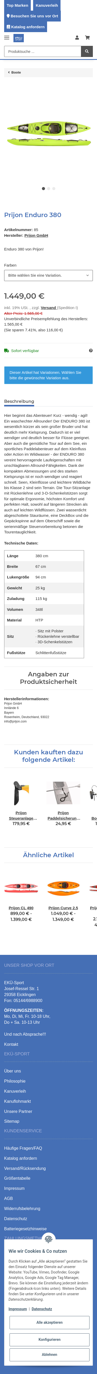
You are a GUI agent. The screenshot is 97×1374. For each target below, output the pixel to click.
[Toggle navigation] (6, 35)
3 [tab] (53, 188)
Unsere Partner (18, 1111)
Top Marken (17, 5)
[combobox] (48, 275)
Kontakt (11, 1044)
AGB (8, 1198)
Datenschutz (42, 1309)
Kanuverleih (47, 5)
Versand (49, 307)
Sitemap (11, 1121)
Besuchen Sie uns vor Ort (34, 16)
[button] (77, 38)
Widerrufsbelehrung (22, 1208)
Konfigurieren (50, 1339)
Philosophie (15, 1081)
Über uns (12, 1071)
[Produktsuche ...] (42, 51)
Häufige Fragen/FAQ (23, 1148)
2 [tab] (48, 188)
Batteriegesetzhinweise (25, 1229)
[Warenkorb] (87, 38)
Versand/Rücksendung (25, 1168)
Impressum (18, 1309)
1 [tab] (43, 188)
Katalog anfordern (27, 27)
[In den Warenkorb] (8, 86)
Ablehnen (49, 1354)
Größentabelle (17, 1178)
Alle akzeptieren (49, 1322)
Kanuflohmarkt (17, 1101)
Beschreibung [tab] (19, 401)
